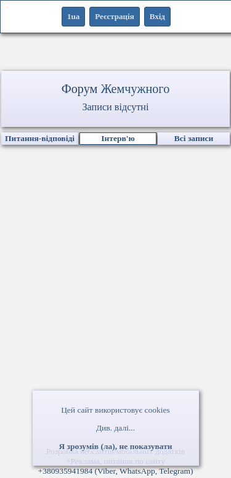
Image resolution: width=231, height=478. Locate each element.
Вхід (157, 16)
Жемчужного (134, 88)
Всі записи (193, 138)
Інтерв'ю (118, 138)
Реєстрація (114, 16)
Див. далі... (115, 427)
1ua (73, 16)
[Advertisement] (115, 318)
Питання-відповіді (40, 138)
